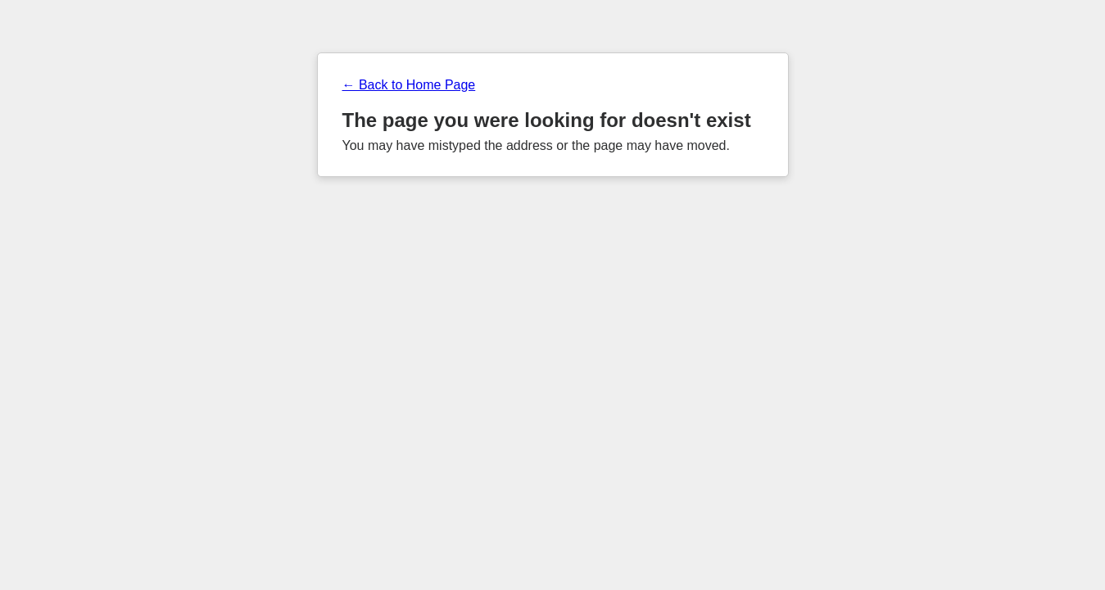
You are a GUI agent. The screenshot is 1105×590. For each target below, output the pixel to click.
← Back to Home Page (409, 85)
